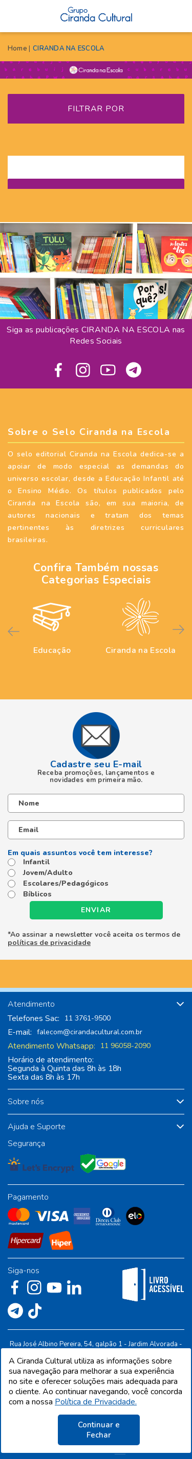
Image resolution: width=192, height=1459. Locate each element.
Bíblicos (37, 894)
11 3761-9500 (88, 1018)
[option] (52, 625)
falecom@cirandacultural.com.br (89, 1032)
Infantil (36, 862)
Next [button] (178, 630)
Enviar (96, 910)
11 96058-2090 (125, 1046)
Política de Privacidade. (96, 1401)
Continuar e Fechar (99, 1430)
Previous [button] (13, 630)
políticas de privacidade (49, 942)
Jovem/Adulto (48, 873)
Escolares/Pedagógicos (66, 884)
